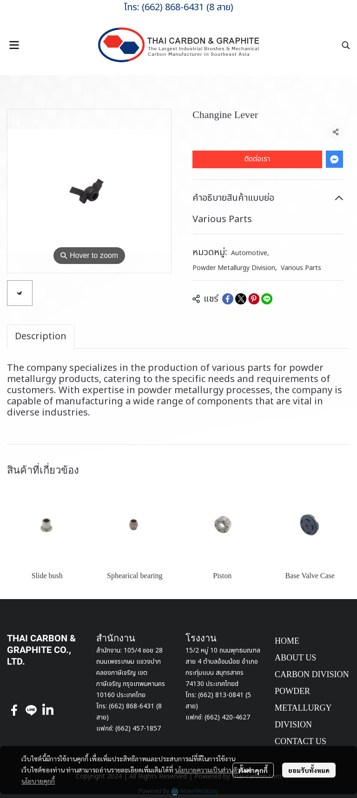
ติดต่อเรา (257, 159)
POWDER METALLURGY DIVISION (303, 707)
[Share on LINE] (266, 298)
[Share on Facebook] (227, 298)
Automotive (250, 253)
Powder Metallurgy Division (234, 268)
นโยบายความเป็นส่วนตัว (207, 769)
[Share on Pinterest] (253, 298)
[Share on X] (240, 298)
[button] (345, 45)
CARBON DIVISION (312, 674)
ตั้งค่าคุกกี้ (253, 770)
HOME (287, 641)
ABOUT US (295, 657)
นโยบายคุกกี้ (38, 781)
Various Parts (301, 268)
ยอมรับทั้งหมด (309, 770)
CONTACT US (300, 741)
